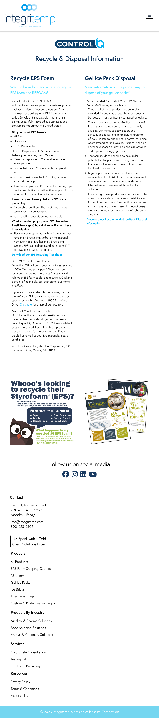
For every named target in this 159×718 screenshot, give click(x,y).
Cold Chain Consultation (28, 652)
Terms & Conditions (25, 688)
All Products (19, 561)
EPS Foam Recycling (25, 666)
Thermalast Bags (22, 596)
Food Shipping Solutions (28, 627)
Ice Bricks (17, 589)
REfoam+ (17, 575)
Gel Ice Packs (20, 582)
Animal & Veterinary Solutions (32, 634)
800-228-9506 (22, 526)
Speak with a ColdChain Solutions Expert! (30, 541)
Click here (26, 304)
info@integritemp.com (27, 521)
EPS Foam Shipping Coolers (31, 568)
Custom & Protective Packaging (33, 603)
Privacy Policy (20, 681)
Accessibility (19, 695)
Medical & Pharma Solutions (31, 620)
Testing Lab (19, 659)
